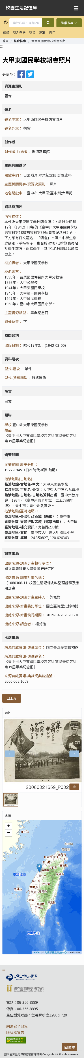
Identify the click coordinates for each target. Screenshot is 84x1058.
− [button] (8, 833)
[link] (5, 41)
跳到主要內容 (9, 2)
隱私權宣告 (15, 1032)
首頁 (5, 41)
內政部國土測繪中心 (56, 952)
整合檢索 (20, 41)
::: (1, 46)
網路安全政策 (17, 1026)
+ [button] (8, 826)
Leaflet (36, 952)
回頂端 (69, 1047)
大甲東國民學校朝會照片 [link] (48, 41)
